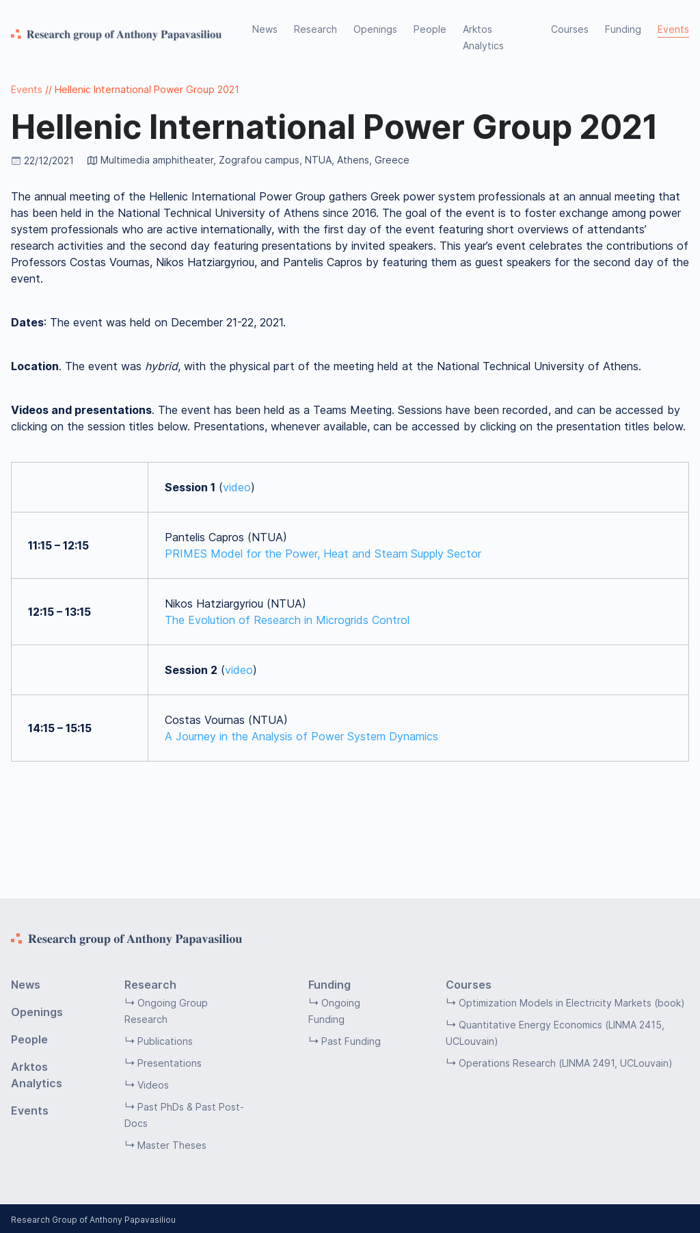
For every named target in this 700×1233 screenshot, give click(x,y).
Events (673, 29)
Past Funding (351, 1041)
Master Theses (171, 1145)
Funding (623, 29)
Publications (165, 1041)
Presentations (169, 1063)
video (237, 487)
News (265, 29)
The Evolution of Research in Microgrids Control (287, 620)
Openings (375, 29)
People (430, 29)
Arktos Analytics (483, 37)
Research (315, 29)
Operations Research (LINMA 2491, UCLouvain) (566, 1063)
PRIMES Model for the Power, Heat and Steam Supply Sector (323, 553)
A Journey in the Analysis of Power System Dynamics (301, 736)
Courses (570, 29)
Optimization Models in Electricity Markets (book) (572, 1003)
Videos (153, 1085)
